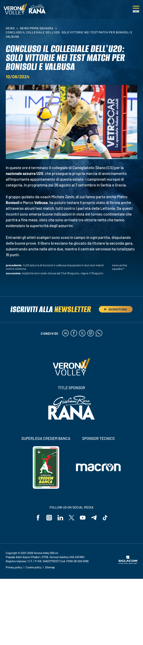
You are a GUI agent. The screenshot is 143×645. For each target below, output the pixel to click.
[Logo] (15, 9)
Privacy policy (14, 567)
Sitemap (50, 567)
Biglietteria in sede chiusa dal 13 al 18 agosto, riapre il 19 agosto (62, 273)
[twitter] (82, 333)
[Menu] (136, 9)
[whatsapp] (99, 333)
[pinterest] (90, 333)
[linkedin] (65, 333)
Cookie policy (34, 567)
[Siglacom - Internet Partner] (127, 563)
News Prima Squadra (36, 28)
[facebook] (74, 333)
